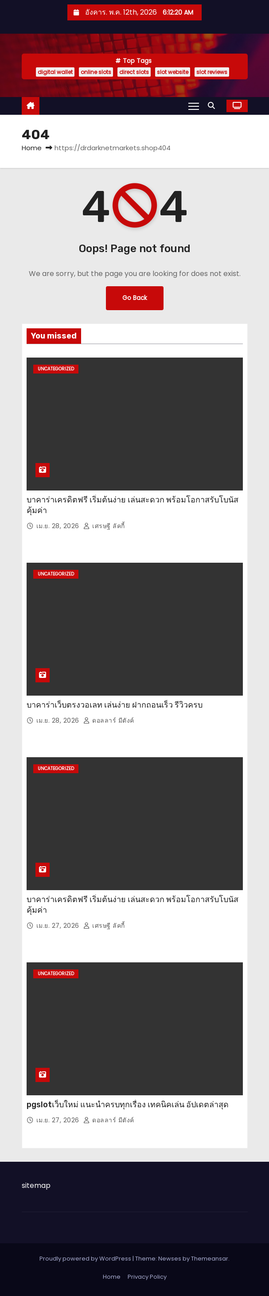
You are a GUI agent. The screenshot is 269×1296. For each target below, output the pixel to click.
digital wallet (55, 72)
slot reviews (211, 72)
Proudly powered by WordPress (86, 1258)
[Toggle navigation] (193, 106)
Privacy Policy (147, 1277)
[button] (213, 105)
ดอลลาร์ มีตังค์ (108, 720)
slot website (172, 72)
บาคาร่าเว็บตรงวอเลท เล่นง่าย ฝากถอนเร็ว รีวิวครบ (115, 705)
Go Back (134, 298)
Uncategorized (56, 369)
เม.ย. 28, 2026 (59, 526)
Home (32, 147)
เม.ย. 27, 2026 (59, 925)
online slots (96, 72)
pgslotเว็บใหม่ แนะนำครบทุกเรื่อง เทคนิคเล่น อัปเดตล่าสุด (128, 1104)
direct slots (134, 72)
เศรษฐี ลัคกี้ (104, 526)
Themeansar (209, 1258)
